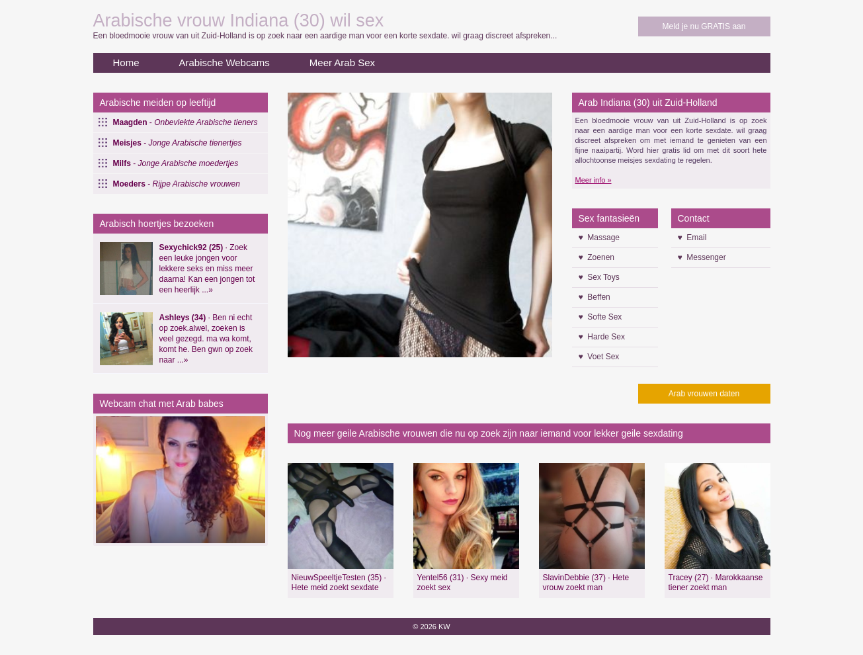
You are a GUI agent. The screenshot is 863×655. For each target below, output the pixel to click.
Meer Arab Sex (342, 62)
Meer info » (593, 180)
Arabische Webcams (224, 62)
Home (126, 62)
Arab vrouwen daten (704, 393)
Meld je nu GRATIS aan (704, 26)
